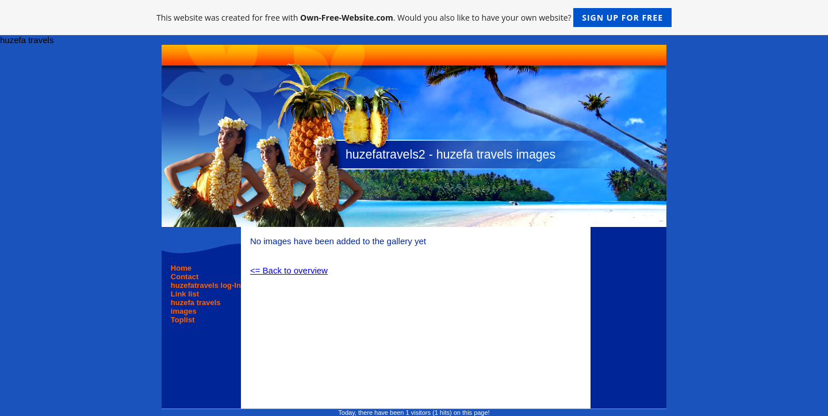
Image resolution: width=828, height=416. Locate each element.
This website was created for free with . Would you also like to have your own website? (414, 17)
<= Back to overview (289, 270)
